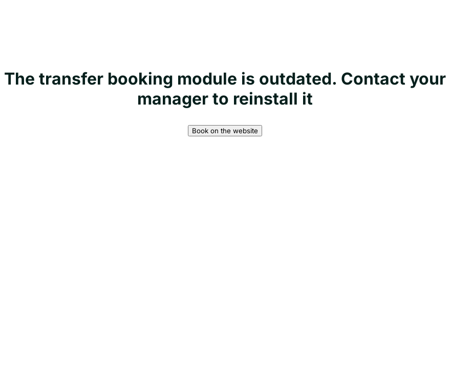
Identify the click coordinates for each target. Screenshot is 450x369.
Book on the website (225, 131)
